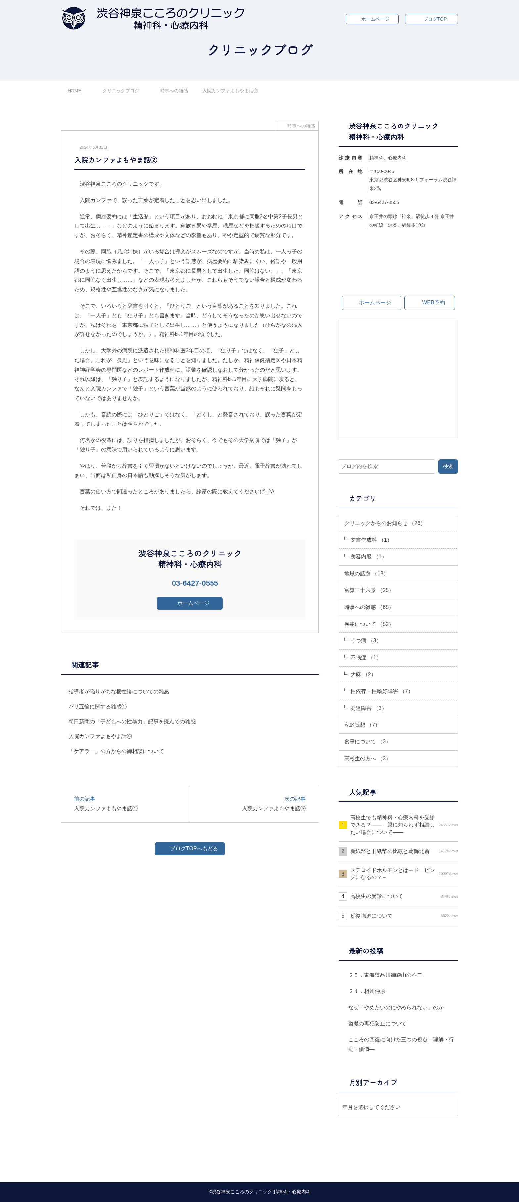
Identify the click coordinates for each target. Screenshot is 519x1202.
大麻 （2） (363, 674)
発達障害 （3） (369, 708)
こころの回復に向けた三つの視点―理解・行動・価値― (401, 1044)
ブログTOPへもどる (194, 848)
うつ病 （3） (366, 640)
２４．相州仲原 (366, 991)
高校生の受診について (404, 896)
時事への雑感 (174, 90)
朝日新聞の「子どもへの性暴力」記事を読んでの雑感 (132, 721)
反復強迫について (404, 916)
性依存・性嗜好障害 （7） (382, 691)
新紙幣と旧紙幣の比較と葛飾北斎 (404, 851)
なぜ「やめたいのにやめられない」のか (396, 1007)
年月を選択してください (371, 1107)
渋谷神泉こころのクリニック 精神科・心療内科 (261, 1191)
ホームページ (375, 19)
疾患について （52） (369, 624)
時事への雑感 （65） (369, 607)
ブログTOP (435, 19)
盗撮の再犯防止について (377, 1023)
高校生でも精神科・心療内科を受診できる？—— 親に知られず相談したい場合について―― (404, 825)
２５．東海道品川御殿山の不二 (385, 975)
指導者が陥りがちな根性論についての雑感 (119, 691)
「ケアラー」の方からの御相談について (116, 751)
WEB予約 (433, 302)
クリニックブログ (120, 90)
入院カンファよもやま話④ (100, 736)
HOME (74, 90)
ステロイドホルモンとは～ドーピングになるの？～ (404, 873)
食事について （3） (367, 741)
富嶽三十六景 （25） (369, 590)
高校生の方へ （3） (367, 758)
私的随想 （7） (362, 724)
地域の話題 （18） (366, 573)
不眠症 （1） (366, 657)
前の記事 (128, 804)
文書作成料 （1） (371, 540)
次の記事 (251, 804)
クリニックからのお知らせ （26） (385, 523)
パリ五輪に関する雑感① (98, 706)
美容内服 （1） (369, 556)
